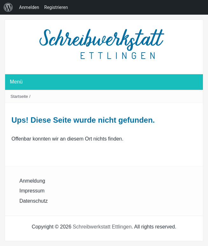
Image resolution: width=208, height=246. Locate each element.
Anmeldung (32, 181)
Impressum (32, 190)
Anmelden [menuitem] (29, 7)
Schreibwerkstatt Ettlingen (102, 226)
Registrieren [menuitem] (56, 7)
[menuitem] (8, 7)
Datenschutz (33, 201)
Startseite (19, 96)
